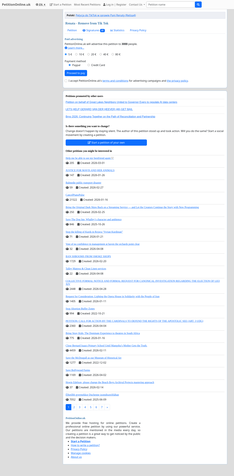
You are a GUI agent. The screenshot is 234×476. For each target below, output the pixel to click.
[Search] (170, 4)
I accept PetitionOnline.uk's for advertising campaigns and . (129, 81)
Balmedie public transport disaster (83, 182)
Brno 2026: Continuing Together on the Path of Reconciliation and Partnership (110, 116)
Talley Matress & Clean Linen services (86, 268)
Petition (72, 30)
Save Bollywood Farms (78, 370)
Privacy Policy (138, 30)
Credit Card (98, 65)
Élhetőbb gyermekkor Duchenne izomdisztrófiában (92, 394)
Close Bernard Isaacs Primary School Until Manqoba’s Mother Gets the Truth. (106, 345)
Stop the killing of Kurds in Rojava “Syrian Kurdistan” (94, 231)
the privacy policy (177, 81)
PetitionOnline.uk (16, 4)
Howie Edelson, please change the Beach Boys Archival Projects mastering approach (110, 382)
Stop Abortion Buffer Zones (80, 308)
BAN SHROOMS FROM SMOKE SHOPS (88, 256)
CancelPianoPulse (75, 194)
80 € (118, 54)
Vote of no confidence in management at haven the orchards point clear (103, 244)
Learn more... (74, 48)
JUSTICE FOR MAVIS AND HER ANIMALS (90, 170)
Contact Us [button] (136, 4)
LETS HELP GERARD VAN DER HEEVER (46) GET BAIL (99, 109)
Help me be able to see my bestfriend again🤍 (90, 158)
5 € (70, 54)
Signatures (93, 30)
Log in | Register (114, 4)
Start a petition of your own (106, 142)
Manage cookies (81, 453)
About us (76, 457)
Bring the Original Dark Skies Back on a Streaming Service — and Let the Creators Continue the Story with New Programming (132, 207)
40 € (105, 54)
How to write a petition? (85, 445)
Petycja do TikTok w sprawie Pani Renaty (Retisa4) (106, 15)
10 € (81, 54)
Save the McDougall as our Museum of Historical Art (93, 357)
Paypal (76, 65)
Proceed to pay (76, 73)
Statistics (117, 30)
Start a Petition (60, 4)
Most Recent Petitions (87, 4)
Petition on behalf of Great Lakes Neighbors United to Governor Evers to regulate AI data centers (121, 102)
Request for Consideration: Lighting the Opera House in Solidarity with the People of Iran (112, 296)
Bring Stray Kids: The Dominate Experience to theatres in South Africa (103, 333)
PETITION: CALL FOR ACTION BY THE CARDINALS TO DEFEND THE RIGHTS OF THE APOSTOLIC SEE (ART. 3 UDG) (134, 321)
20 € (93, 54)
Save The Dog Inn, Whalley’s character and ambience (94, 219)
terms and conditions (115, 81)
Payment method (75, 61)
